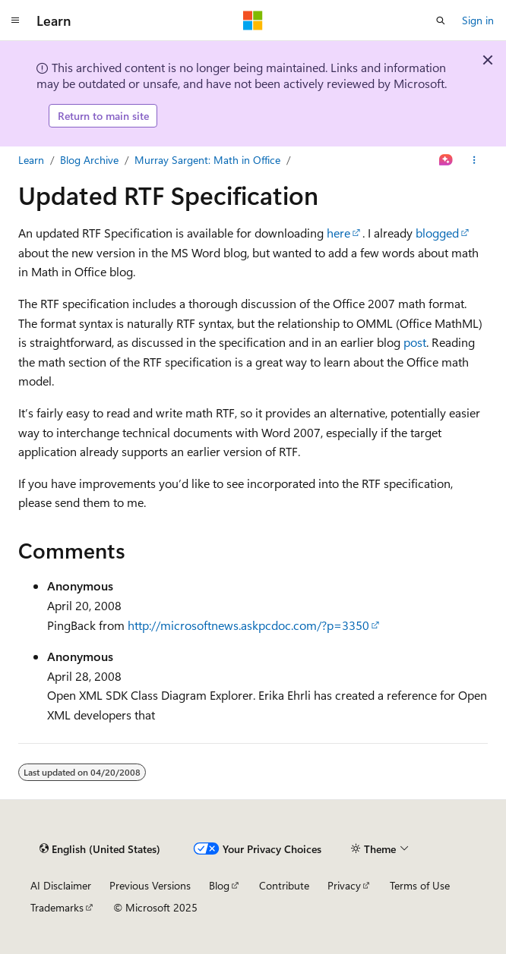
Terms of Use (420, 885)
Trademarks (57, 907)
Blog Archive (89, 160)
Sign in (478, 20)
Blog (219, 885)
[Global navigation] (15, 20)
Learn (31, 160)
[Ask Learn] (446, 160)
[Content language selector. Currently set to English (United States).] (99, 848)
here (338, 233)
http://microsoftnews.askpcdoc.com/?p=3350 (248, 625)
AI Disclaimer (60, 885)
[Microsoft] (253, 20)
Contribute (284, 885)
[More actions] (474, 160)
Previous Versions (150, 885)
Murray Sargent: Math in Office (207, 160)
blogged (437, 233)
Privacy (344, 885)
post (414, 342)
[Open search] (440, 20)
